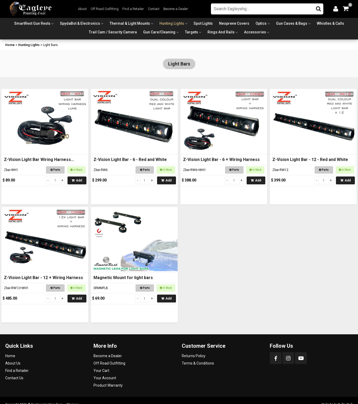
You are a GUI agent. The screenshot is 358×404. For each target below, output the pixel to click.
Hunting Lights (171, 23)
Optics (261, 23)
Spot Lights (203, 23)
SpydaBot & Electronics (80, 23)
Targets (191, 32)
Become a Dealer (175, 9)
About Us (12, 363)
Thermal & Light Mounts (130, 23)
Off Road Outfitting (104, 9)
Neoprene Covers (234, 23)
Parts (55, 169)
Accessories (255, 32)
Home (10, 45)
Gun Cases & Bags (291, 23)
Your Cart (101, 370)
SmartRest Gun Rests (32, 23)
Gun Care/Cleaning (159, 32)
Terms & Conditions (198, 363)
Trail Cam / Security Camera (113, 32)
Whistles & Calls (330, 23)
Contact (153, 9)
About (82, 9)
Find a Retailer (133, 9)
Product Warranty (108, 385)
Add (77, 180)
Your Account (105, 378)
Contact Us (14, 378)
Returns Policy (193, 356)
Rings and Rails (221, 32)
